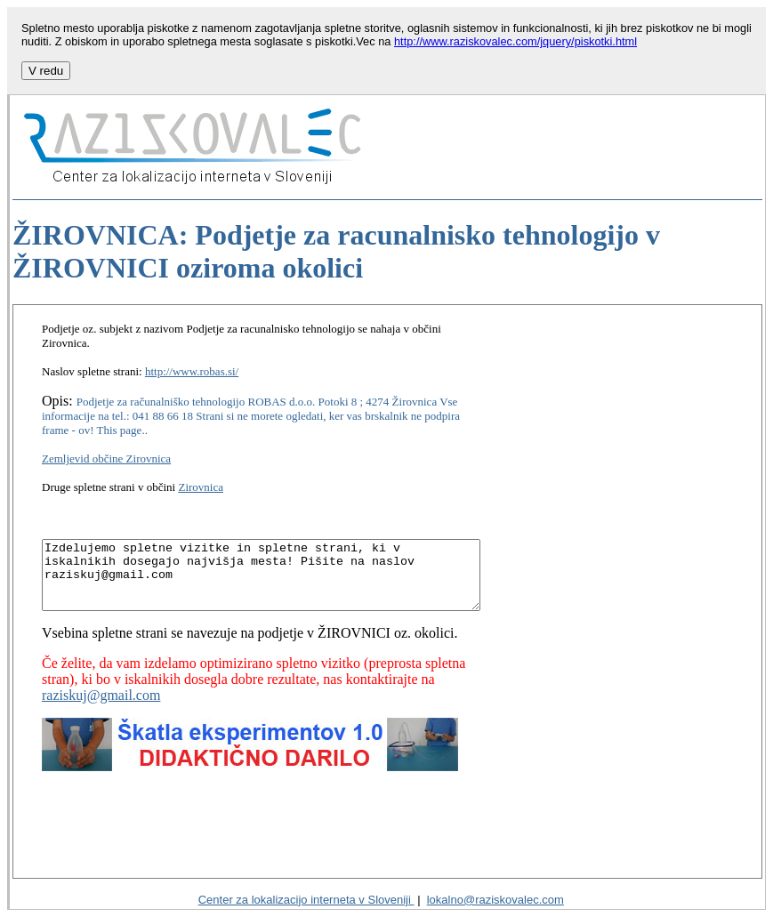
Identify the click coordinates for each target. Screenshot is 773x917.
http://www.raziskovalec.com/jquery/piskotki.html (515, 41)
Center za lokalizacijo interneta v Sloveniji (306, 899)
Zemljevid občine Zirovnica (106, 430)
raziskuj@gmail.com (443, 664)
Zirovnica (200, 458)
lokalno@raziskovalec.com (495, 899)
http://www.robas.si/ (191, 357)
